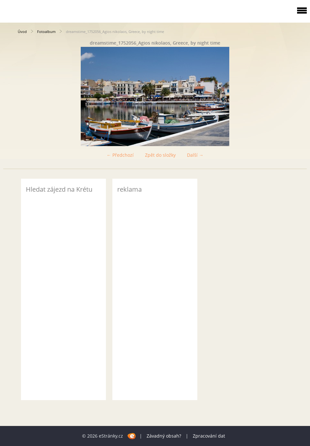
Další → (195, 155)
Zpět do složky (160, 155)
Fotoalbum (46, 31)
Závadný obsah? (164, 436)
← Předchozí (120, 155)
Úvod (22, 31)
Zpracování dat (209, 436)
